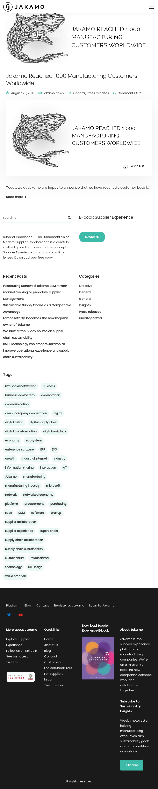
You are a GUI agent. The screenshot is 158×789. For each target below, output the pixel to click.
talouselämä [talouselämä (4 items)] (39, 558)
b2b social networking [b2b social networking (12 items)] (20, 386)
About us (51, 645)
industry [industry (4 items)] (59, 458)
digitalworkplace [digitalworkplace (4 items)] (54, 431)
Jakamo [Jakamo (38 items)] (11, 477)
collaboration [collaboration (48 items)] (50, 395)
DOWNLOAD (92, 237)
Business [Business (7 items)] (49, 386)
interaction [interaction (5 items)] (48, 468)
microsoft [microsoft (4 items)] (53, 486)
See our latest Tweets (17, 659)
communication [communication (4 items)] (17, 404)
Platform (13, 605)
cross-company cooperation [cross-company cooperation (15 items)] (26, 413)
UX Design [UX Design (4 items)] (35, 567)
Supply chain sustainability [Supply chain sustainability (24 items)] (24, 549)
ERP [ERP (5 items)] (42, 449)
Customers (53, 662)
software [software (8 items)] (37, 513)
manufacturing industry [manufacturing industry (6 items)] (22, 486)
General (79, 93)
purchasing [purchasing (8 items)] (58, 504)
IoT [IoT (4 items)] (65, 468)
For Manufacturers (58, 668)
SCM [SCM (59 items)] (21, 513)
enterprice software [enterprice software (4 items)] (19, 449)
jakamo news (54, 93)
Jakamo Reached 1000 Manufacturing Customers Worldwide (71, 79)
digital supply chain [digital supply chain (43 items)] (43, 422)
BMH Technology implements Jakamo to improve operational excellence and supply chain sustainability (36, 350)
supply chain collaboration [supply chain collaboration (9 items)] (24, 540)
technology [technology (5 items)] (13, 567)
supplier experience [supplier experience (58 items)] (19, 531)
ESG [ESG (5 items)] (54, 449)
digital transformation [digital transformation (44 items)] (21, 431)
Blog (27, 605)
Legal (48, 679)
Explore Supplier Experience (18, 642)
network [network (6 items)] (11, 495)
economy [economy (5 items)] (12, 440)
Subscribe (132, 765)
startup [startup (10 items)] (56, 513)
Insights (85, 305)
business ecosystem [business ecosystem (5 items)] (20, 395)
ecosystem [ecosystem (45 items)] (34, 440)
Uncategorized (90, 318)
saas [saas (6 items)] (8, 513)
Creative (85, 286)
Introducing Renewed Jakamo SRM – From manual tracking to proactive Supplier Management (35, 292)
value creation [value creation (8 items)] (15, 576)
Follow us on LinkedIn (21, 650)
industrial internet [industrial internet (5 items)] (34, 458)
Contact (42, 605)
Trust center (53, 685)
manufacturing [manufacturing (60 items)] (34, 477)
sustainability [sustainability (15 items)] (14, 558)
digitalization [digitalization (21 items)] (14, 422)
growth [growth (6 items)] (10, 458)
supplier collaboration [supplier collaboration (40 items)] (20, 522)
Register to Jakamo (69, 605)
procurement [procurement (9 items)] (34, 504)
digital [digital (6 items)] (57, 413)
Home (48, 639)
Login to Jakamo (102, 605)
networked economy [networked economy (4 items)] (38, 495)
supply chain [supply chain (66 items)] (49, 531)
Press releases (98, 93)
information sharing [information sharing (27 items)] (19, 468)
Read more (14, 196)
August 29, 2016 (22, 93)
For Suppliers (53, 673)
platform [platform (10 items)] (11, 504)
